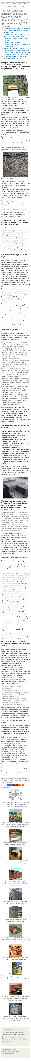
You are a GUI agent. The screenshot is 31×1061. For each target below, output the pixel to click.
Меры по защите (24, 780)
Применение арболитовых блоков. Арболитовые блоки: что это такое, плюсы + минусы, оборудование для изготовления (17, 50)
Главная (8, 6)
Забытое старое (7, 780)
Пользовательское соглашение (13, 1051)
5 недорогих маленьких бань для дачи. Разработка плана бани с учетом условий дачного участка (15, 1039)
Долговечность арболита (12, 42)
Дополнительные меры (16, 780)
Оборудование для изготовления (8, 782)
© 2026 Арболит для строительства (9, 1049)
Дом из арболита (9, 778)
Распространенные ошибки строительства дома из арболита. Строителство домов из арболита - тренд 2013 (17, 30)
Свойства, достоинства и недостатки (16, 54)
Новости (15, 6)
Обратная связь (5, 1055)
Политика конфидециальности (8, 1053)
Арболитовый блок (17, 778)
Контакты (4, 1051)
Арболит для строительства (15, 3)
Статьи (22, 6)
